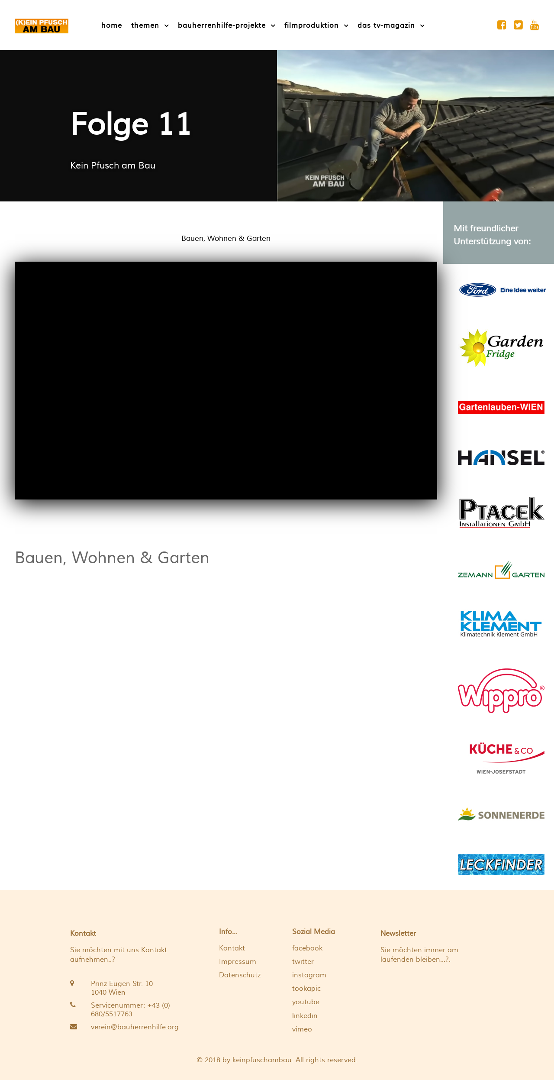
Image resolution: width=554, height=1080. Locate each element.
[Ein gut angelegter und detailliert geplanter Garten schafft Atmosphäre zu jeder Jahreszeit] (501, 568)
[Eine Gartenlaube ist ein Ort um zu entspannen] (501, 406)
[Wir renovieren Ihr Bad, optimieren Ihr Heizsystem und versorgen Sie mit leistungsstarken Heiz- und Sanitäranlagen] (501, 512)
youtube (305, 1002)
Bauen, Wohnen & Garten (112, 558)
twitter (303, 961)
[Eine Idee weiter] (503, 289)
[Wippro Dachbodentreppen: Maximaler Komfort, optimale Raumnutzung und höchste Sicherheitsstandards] (501, 689)
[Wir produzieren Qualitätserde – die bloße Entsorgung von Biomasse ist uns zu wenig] (501, 813)
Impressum (237, 961)
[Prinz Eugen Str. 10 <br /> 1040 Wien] (122, 988)
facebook (307, 948)
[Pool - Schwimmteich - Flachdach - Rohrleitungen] (501, 863)
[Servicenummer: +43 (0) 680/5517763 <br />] (122, 1009)
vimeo (302, 1029)
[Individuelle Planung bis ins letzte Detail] (501, 757)
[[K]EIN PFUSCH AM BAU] (41, 25)
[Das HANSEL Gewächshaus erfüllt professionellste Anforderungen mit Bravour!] (501, 457)
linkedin (305, 1016)
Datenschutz (240, 975)
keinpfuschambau (262, 1060)
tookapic (306, 988)
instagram (309, 975)
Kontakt (232, 948)
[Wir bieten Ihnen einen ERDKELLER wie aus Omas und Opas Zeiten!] (501, 347)
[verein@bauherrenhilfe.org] (122, 1027)
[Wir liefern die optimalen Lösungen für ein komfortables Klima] (501, 623)
